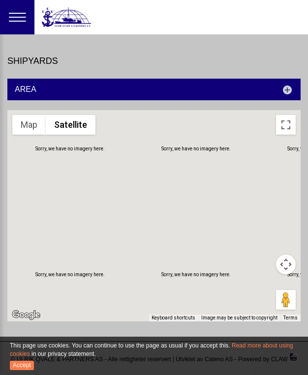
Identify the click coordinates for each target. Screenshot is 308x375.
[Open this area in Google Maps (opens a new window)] (26, 315)
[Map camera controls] (286, 264)
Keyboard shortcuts (176, 318)
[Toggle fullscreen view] (286, 125)
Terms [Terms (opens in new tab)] (291, 318)
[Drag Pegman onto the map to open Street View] (286, 300)
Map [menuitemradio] (29, 124)
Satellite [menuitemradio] (70, 124)
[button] (46, 243)
